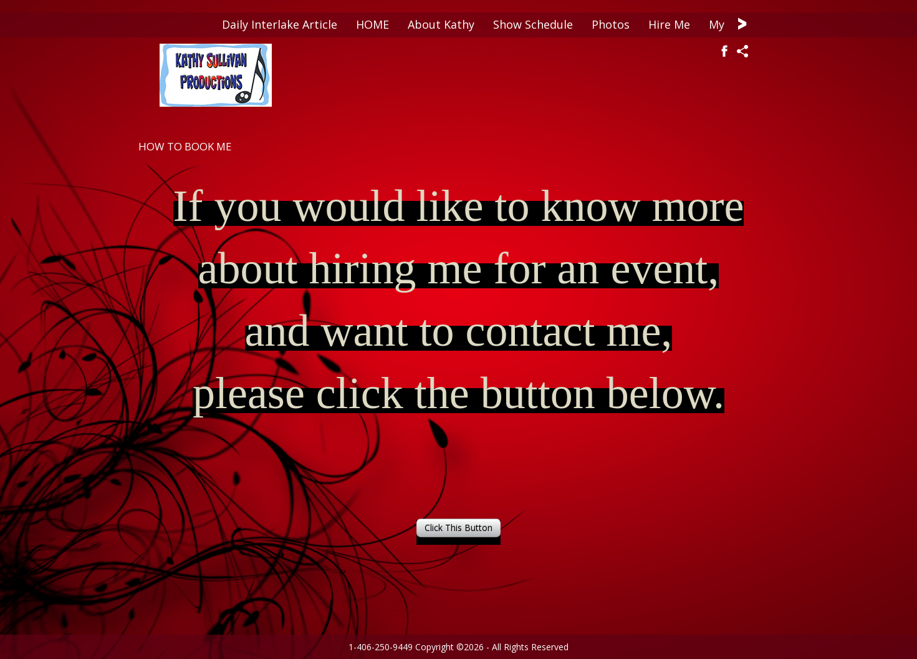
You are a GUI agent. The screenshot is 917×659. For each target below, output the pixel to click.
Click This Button (458, 528)
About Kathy (441, 24)
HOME (372, 24)
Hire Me (669, 24)
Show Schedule (533, 24)
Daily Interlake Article (279, 24)
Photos (611, 24)
